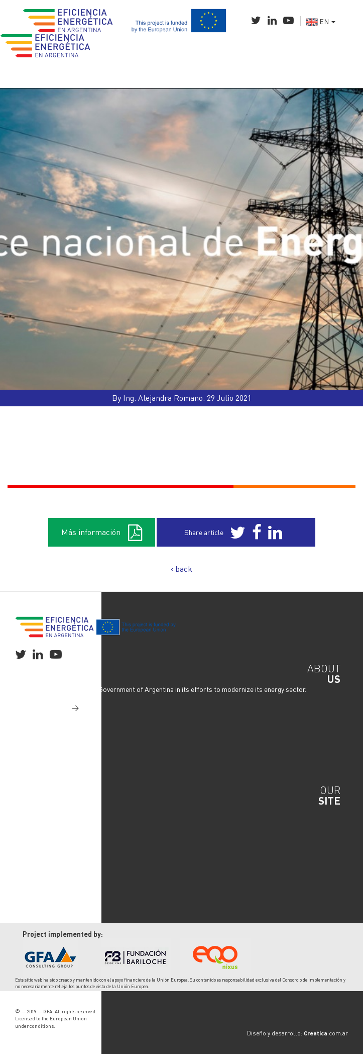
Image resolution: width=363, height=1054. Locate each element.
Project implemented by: (63, 933)
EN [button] (320, 21)
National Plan (43, 820)
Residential (40, 840)
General (35, 810)
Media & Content (48, 860)
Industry (35, 830)
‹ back (181, 568)
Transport (38, 850)
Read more (56, 707)
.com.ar (326, 1033)
